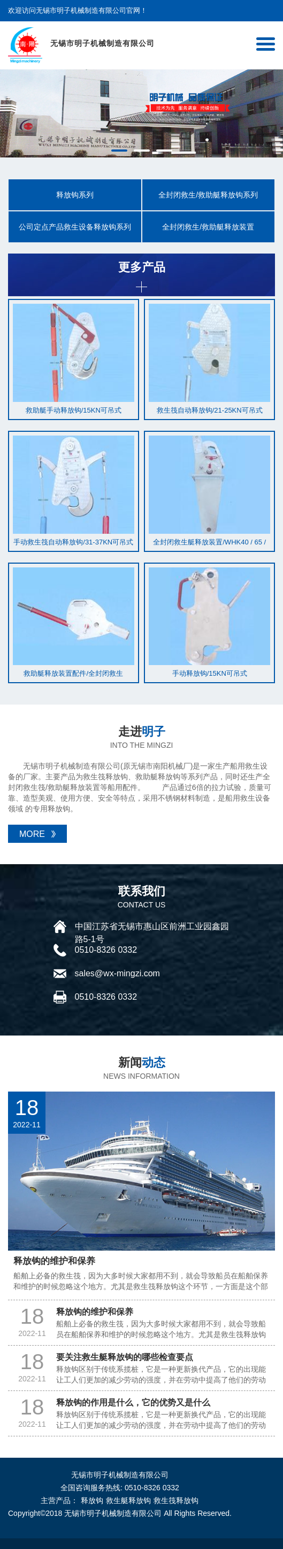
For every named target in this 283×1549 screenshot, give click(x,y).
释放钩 (92, 1500)
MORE (32, 834)
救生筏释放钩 (176, 1500)
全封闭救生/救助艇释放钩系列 (208, 195)
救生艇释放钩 (128, 1500)
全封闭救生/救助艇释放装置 (208, 227)
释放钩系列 (75, 195)
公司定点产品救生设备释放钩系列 (75, 227)
